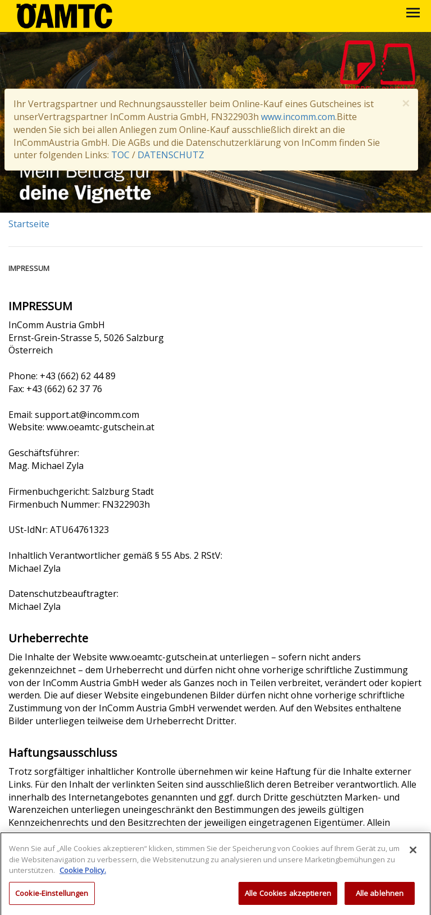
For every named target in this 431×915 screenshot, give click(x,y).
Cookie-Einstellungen (52, 897)
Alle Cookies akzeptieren (288, 897)
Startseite (28, 224)
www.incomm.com (298, 117)
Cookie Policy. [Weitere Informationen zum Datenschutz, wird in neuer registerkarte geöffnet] (82, 874)
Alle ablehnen (380, 897)
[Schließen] (413, 854)
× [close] (406, 103)
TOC (120, 155)
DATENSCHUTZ (170, 155)
